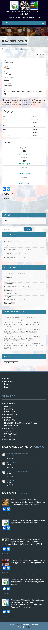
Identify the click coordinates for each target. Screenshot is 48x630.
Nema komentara (22, 49)
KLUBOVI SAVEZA (11, 415)
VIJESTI (7, 437)
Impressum (8, 381)
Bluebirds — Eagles (24, 164)
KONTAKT (8, 417)
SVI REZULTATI (10, 434)
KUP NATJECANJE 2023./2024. (16, 254)
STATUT (7, 431)
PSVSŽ (19, 625)
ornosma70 (11, 456)
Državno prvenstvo (11, 462)
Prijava (6, 387)
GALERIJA (8, 409)
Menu (7, 23)
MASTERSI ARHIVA (12, 426)
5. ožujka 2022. (24, 177)
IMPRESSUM (9, 412)
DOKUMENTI (9, 403)
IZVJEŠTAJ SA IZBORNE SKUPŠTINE (18, 249)
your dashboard (17, 102)
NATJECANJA (9, 428)
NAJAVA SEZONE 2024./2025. (16, 241)
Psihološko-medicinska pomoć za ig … (17, 471)
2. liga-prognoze (11, 480)
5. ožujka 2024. (24, 158)
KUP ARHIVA (9, 420)
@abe (28, 627)
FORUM (7, 406)
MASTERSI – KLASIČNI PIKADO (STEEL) (21, 423)
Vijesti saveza (9, 439)
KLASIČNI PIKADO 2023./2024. (16, 258)
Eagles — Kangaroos (24, 154)
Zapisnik (9, 245)
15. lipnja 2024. (24, 148)
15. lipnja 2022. (24, 167)
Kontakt (7, 384)
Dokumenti (8, 379)
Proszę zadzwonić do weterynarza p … (17, 453)
